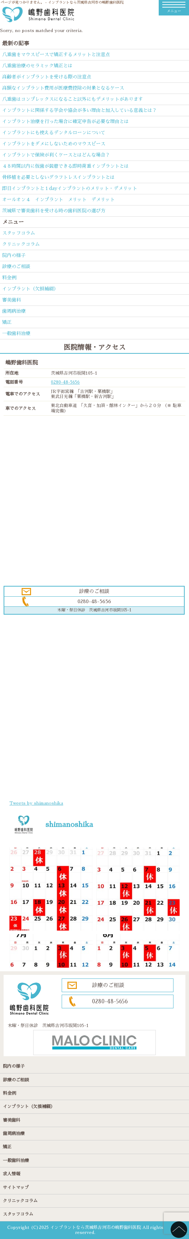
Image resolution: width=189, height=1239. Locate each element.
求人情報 (11, 1174)
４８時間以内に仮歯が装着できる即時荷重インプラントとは (65, 166)
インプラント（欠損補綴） (30, 288)
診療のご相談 (16, 266)
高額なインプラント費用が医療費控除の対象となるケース (63, 88)
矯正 (7, 322)
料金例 (9, 277)
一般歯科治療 (16, 333)
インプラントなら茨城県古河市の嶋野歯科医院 (95, 1227)
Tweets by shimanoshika (36, 803)
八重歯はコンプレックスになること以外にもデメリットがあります (72, 99)
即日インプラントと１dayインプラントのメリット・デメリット (69, 188)
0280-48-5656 (65, 382)
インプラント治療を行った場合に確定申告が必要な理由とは (65, 121)
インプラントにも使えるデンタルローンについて (53, 132)
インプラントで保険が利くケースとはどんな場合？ (56, 155)
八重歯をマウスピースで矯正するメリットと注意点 (56, 54)
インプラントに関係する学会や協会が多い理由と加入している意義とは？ (79, 110)
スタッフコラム (18, 233)
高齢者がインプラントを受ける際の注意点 (46, 76)
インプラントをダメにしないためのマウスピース (53, 143)
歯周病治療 (14, 311)
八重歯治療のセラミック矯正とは (37, 65)
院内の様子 (14, 255)
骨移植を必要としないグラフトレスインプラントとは (58, 177)
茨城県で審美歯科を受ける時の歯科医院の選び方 (53, 210)
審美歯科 (11, 300)
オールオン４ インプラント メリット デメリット (58, 199)
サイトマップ (16, 1187)
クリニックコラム (21, 244)
